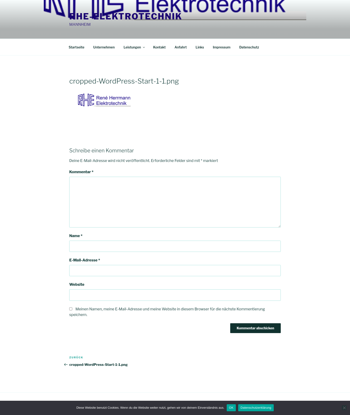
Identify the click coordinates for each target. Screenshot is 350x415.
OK (231, 407)
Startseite (76, 47)
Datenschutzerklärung (256, 407)
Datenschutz (249, 47)
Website (76, 284)
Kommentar (81, 172)
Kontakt (159, 47)
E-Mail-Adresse (84, 260)
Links (200, 47)
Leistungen (134, 47)
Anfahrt (181, 47)
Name (76, 236)
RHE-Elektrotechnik (125, 16)
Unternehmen (104, 47)
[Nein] (344, 407)
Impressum (221, 47)
